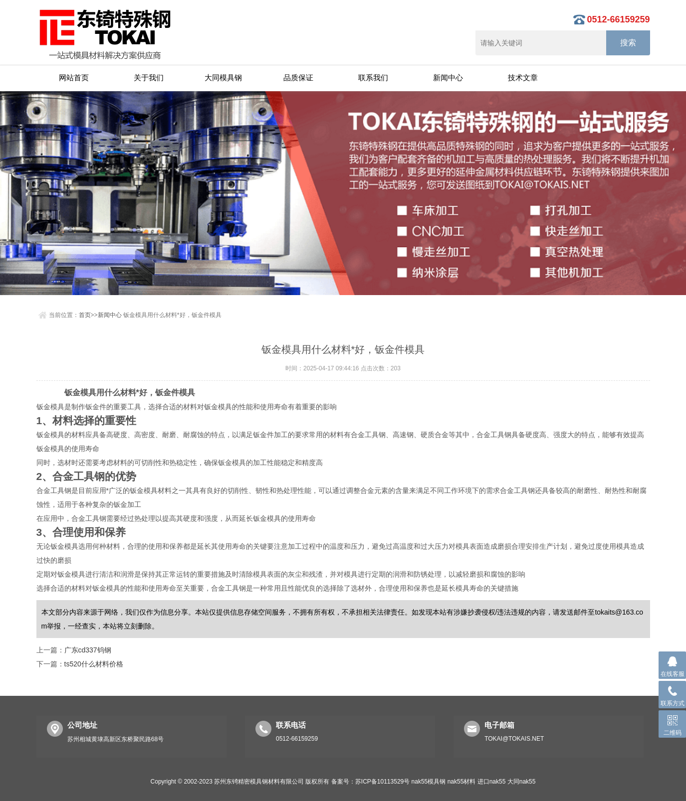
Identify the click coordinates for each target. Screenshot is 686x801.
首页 (85, 315)
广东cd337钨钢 (87, 650)
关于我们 (149, 77)
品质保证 (298, 77)
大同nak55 (521, 781)
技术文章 (523, 77)
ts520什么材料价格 (93, 664)
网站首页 (74, 77)
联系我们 (373, 77)
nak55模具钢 (429, 781)
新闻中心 (448, 77)
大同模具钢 (223, 77)
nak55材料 (462, 781)
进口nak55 (491, 781)
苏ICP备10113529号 (382, 781)
